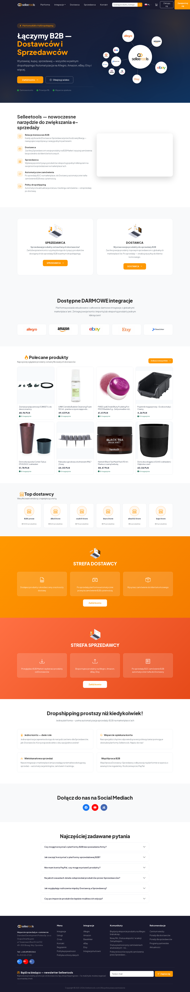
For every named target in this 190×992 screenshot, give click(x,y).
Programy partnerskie (159, 943)
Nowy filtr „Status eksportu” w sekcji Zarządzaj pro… (125, 939)
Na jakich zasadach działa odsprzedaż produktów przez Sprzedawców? (82, 877)
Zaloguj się (166, 4)
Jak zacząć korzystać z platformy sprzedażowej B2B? (72, 857)
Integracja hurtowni (92, 951)
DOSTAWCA (134, 266)
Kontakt (104, 4)
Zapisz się (163, 973)
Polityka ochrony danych (68, 955)
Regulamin (62, 947)
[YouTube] (25, 961)
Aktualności (155, 947)
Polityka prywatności (66, 951)
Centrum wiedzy (157, 931)
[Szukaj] (125, 5)
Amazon (87, 935)
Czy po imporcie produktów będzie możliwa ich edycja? (73, 898)
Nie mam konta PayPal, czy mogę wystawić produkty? (72, 867)
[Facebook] (19, 961)
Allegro (86, 931)
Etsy (85, 947)
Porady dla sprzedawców (161, 939)
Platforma (45, 4)
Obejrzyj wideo (59, 79)
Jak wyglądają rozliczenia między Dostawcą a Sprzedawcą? (75, 888)
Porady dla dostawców (160, 935)
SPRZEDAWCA (55, 263)
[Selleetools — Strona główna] (26, 5)
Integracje (61, 931)
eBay (85, 943)
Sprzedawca (90, 4)
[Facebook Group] (31, 961)
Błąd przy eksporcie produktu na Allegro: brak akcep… (128, 932)
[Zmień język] (148, 5)
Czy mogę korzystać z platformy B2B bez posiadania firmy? (75, 846)
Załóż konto (30, 79)
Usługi (60, 935)
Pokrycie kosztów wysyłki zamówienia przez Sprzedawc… (127, 953)
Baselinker (87, 939)
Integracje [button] (59, 4)
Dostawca (75, 4)
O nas (59, 939)
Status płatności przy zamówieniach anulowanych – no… (126, 946)
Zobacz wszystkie (161, 360)
